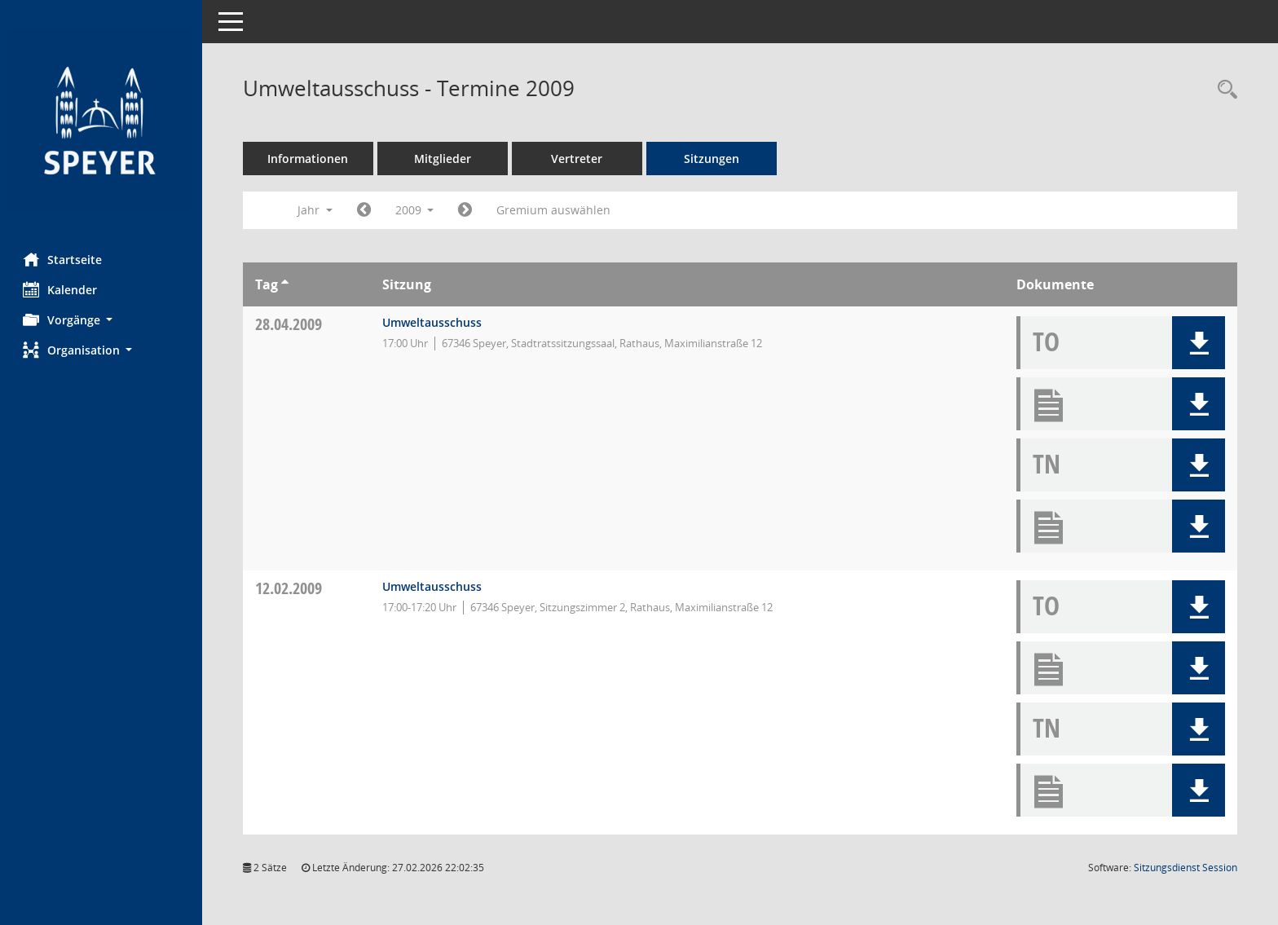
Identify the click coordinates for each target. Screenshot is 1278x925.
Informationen (310, 158)
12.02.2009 (290, 588)
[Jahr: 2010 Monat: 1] (467, 210)
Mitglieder (444, 158)
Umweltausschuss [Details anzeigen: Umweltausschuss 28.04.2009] (433, 322)
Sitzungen (713, 158)
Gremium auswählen (556, 210)
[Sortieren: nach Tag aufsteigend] (286, 284)
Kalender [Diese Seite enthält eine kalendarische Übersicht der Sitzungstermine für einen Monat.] (61, 289)
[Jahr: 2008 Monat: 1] (365, 210)
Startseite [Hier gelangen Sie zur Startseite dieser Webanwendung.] (64, 259)
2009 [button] (416, 210)
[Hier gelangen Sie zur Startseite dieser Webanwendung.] (102, 120)
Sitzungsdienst (1185, 867)
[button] (102, 320)
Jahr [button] (316, 210)
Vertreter (579, 158)
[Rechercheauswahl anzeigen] (1223, 90)
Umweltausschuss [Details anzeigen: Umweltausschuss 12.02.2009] (433, 586)
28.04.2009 (290, 324)
